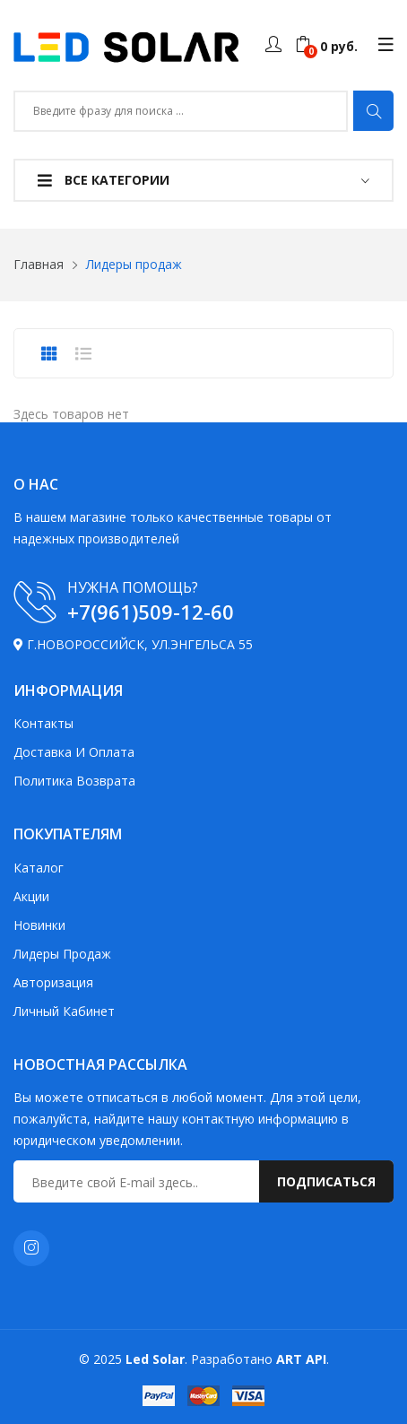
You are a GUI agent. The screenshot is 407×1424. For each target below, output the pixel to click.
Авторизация (53, 982)
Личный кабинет (64, 1011)
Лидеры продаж (62, 953)
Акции (31, 896)
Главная (38, 264)
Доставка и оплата (73, 751)
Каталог (38, 867)
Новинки (39, 924)
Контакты (43, 723)
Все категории (103, 179)
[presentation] (49, 353)
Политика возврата (74, 780)
